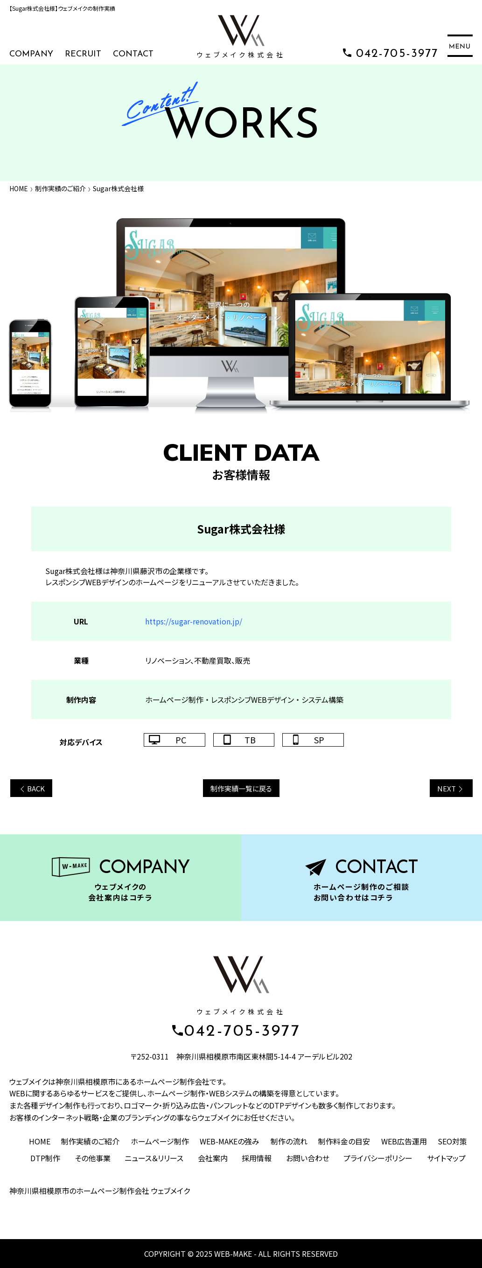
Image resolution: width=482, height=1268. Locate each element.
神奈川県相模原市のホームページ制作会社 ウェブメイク (99, 1190)
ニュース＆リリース (154, 1158)
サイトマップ (446, 1158)
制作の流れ (289, 1141)
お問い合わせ (307, 1158)
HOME (18, 188)
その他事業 (93, 1158)
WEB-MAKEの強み (229, 1141)
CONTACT (133, 54)
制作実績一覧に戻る (241, 788)
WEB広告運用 (404, 1141)
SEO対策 (452, 1141)
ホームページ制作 (160, 1141)
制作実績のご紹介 (60, 188)
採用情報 (257, 1158)
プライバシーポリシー (377, 1158)
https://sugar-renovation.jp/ (193, 621)
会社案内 (213, 1158)
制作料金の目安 (344, 1141)
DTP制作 (45, 1158)
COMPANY (31, 54)
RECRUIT (83, 54)
